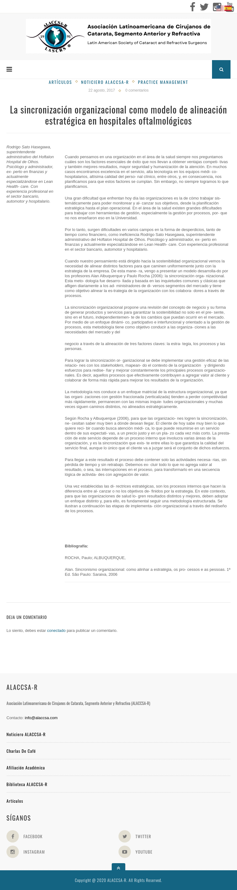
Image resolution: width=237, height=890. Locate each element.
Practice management (163, 82)
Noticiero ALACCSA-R (26, 734)
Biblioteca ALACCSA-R (27, 784)
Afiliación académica (25, 767)
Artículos (60, 82)
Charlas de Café (21, 751)
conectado (56, 630)
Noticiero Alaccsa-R (105, 82)
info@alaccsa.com (41, 717)
